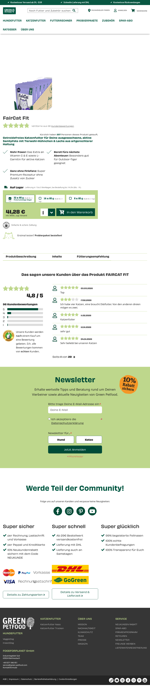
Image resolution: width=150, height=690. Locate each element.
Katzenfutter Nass (50, 624)
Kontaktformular (10, 667)
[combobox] (53, 10)
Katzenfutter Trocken (52, 628)
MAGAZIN (83, 644)
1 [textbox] (43, 212)
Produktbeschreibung (21, 256)
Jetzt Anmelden (75, 449)
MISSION (82, 624)
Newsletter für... (59, 433)
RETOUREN (121, 636)
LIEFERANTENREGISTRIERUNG (131, 648)
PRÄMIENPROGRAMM (126, 632)
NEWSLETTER (122, 640)
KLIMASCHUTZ (85, 632)
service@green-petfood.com (15, 665)
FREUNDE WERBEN (125, 644)
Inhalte (57, 256)
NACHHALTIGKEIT (86, 628)
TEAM (81, 636)
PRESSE (82, 640)
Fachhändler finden (100, 10)
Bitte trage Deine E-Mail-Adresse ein (73, 404)
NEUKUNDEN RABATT (126, 624)
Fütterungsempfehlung (93, 256)
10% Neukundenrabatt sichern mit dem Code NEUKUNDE (22, 554)
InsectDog (8, 643)
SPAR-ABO (120, 628)
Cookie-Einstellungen (68, 679)
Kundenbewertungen (62, 126)
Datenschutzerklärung (67, 423)
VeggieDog (8, 639)
